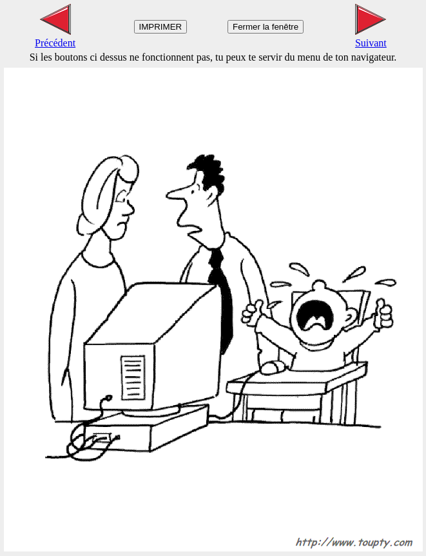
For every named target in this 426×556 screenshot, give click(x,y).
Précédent (55, 37)
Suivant (371, 37)
